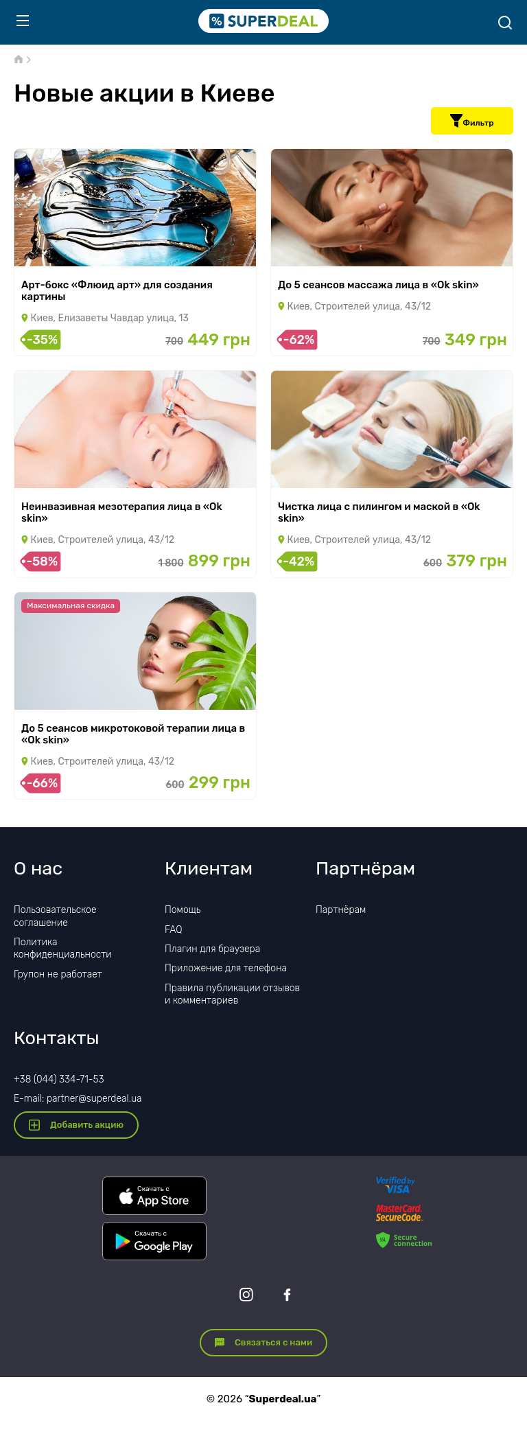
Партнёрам (341, 910)
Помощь (183, 910)
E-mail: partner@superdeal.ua (78, 1098)
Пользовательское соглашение (55, 916)
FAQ (174, 930)
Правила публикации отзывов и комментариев (232, 994)
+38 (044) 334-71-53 (59, 1079)
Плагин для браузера (212, 949)
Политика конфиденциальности (63, 948)
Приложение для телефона (226, 968)
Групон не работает (58, 974)
